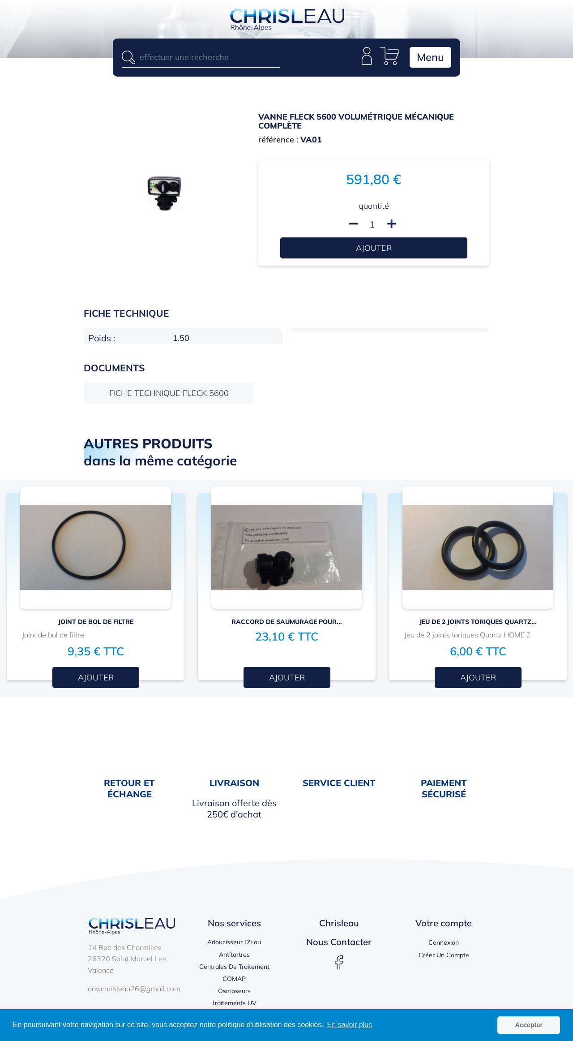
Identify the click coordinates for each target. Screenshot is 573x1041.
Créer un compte (444, 956)
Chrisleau (339, 924)
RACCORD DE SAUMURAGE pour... (286, 623)
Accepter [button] (529, 1024)
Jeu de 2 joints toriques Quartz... (478, 623)
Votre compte (443, 924)
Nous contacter (339, 943)
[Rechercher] (201, 57)
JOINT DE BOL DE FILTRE (95, 623)
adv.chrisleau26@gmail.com (134, 989)
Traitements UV (234, 1004)
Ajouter (374, 249)
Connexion (443, 944)
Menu (429, 58)
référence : (278, 141)
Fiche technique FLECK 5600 (169, 394)
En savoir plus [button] (349, 1024)
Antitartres (234, 956)
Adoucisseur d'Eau (234, 943)
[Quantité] (372, 225)
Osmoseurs (234, 992)
